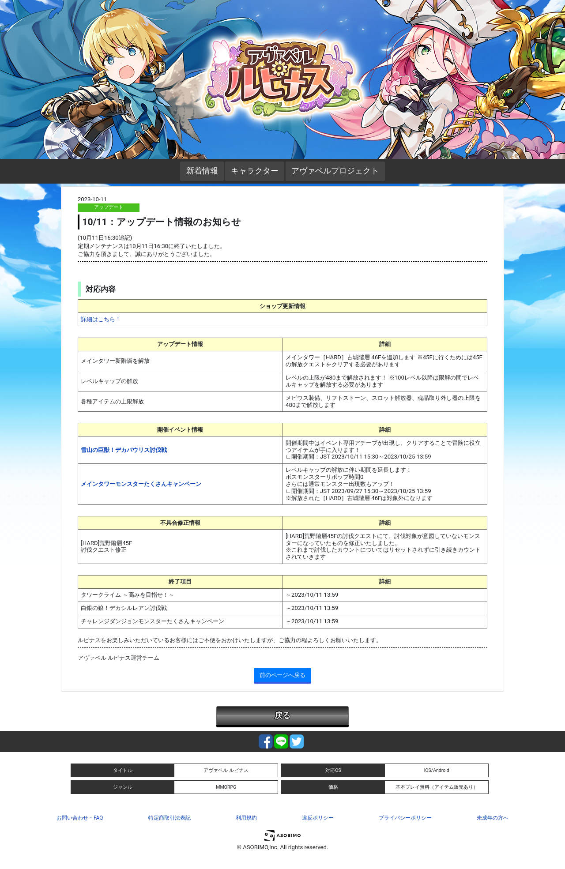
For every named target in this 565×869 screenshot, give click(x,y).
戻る (282, 715)
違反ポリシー (318, 818)
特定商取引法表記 (169, 818)
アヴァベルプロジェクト (335, 171)
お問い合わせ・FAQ (79, 818)
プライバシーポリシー (405, 818)
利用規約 (246, 818)
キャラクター (255, 171)
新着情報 (202, 171)
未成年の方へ (492, 818)
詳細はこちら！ (101, 319)
